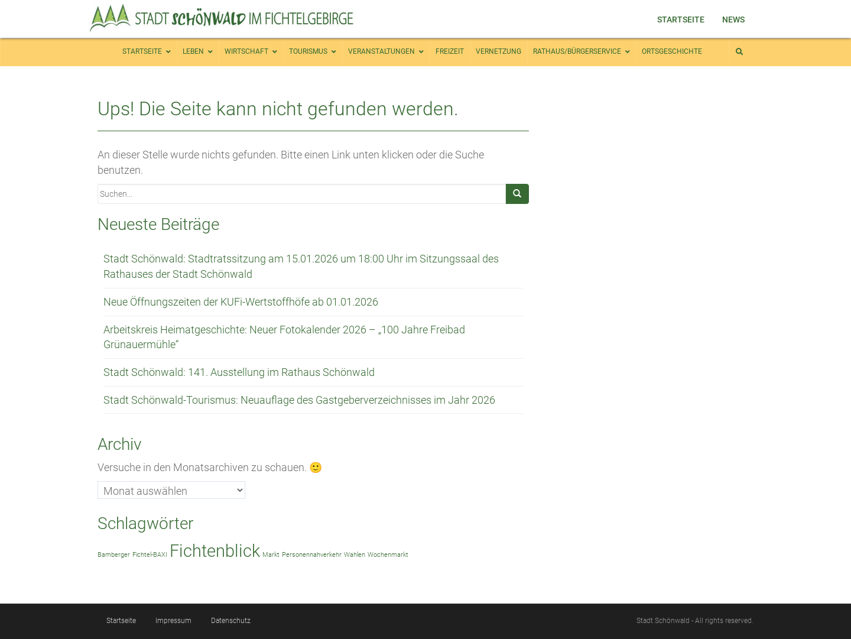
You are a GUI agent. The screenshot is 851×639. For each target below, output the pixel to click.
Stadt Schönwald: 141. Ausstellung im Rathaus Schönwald (239, 372)
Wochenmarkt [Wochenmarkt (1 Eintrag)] (388, 555)
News (733, 19)
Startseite (680, 19)
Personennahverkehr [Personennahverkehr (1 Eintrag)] (312, 555)
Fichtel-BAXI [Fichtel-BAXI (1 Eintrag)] (149, 555)
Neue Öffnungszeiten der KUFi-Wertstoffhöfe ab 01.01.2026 (240, 302)
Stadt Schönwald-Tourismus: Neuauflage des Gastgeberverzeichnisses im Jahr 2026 (299, 400)
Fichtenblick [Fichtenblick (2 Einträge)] (215, 551)
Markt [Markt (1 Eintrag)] (271, 555)
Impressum (173, 621)
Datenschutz (231, 621)
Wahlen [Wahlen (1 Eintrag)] (354, 555)
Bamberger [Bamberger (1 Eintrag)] (114, 555)
